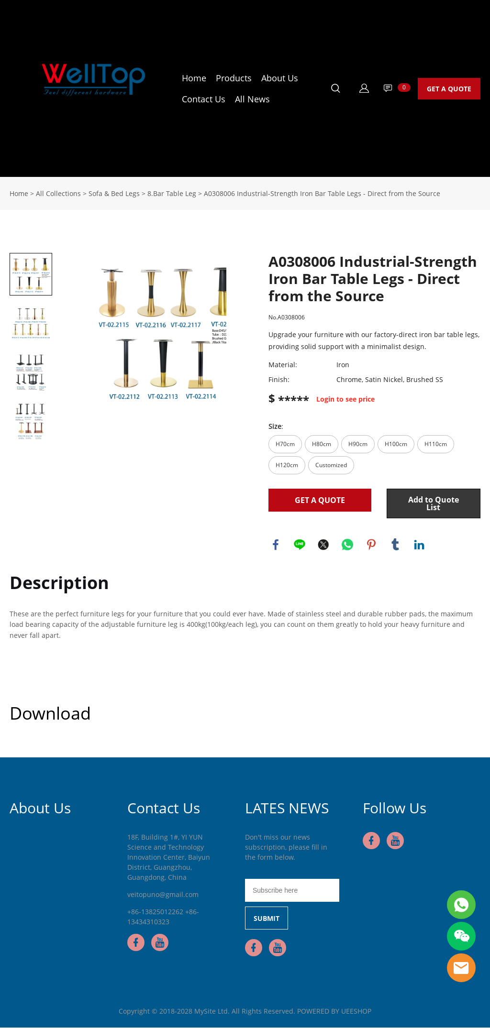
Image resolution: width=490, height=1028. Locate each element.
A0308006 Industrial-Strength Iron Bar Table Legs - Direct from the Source (322, 193)
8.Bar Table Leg (171, 193)
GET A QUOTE (449, 88)
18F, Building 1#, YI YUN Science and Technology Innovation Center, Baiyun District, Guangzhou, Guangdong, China (168, 857)
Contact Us (203, 99)
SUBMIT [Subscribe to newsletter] (266, 918)
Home (194, 78)
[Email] (292, 890)
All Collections (58, 193)
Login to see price (345, 399)
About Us (279, 78)
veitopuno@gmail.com (163, 894)
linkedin (419, 544)
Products (234, 78)
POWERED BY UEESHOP (334, 1011)
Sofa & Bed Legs (114, 193)
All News (252, 99)
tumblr (395, 544)
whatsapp (347, 544)
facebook (275, 544)
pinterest (371, 544)
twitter (323, 544)
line (299, 544)
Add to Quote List (433, 503)
